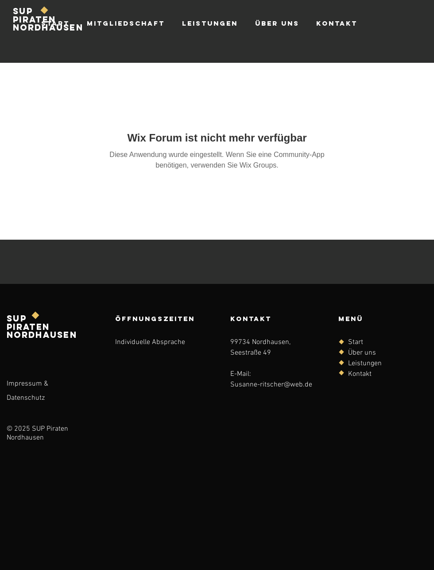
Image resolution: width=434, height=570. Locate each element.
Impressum (24, 383)
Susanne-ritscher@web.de (271, 384)
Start (355, 342)
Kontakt (360, 374)
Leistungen (365, 363)
